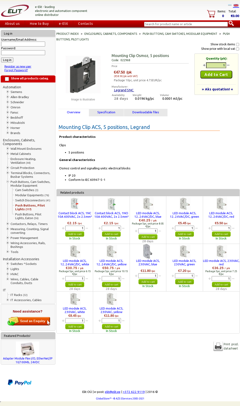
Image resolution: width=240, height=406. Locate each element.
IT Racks (19, 295)
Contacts (85, 23)
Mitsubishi (18, 123)
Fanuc (14, 112)
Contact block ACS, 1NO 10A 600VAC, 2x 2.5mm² (111, 214)
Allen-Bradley (20, 97)
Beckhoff (17, 117)
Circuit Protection (22, 168)
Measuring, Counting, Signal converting (30, 231)
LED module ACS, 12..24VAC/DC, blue (147, 214)
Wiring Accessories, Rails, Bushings (28, 245)
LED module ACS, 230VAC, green (184, 262)
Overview (73, 112)
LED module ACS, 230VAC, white (75, 310)
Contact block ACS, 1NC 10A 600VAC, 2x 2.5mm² (75, 214)
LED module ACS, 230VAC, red (221, 262)
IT (4, 290)
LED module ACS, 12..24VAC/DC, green (184, 214)
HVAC (14, 274)
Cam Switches (26, 190)
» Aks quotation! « (217, 89)
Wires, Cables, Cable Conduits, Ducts (24, 281)
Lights (15, 269)
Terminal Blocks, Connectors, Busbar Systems (30, 174)
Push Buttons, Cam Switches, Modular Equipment (30, 183)
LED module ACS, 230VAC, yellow (111, 310)
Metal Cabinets (21, 154)
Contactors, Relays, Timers (29, 224)
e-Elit (63, 23)
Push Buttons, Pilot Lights (30, 207)
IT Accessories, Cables (26, 300)
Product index (67, 33)
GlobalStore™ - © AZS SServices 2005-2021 (120, 398)
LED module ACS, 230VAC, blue (148, 262)
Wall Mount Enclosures (26, 148)
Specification (106, 112)
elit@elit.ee (112, 392)
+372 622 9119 (134, 392)
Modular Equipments (32, 195)
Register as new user (17, 66)
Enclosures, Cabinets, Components (19, 142)
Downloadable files (145, 112)
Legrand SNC (124, 90)
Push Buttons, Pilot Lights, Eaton (28, 216)
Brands (15, 133)
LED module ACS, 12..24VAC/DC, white (74, 262)
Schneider (17, 102)
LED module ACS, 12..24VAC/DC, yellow (111, 262)
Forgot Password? (16, 70)
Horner (15, 128)
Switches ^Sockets (24, 264)
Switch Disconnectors (32, 200)
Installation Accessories (21, 259)
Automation (12, 87)
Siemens (16, 92)
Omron (15, 107)
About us (12, 23)
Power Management (24, 238)
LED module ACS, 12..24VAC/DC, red (221, 214)
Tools (14, 252)
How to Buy (39, 23)
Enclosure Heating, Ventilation (23, 160)
